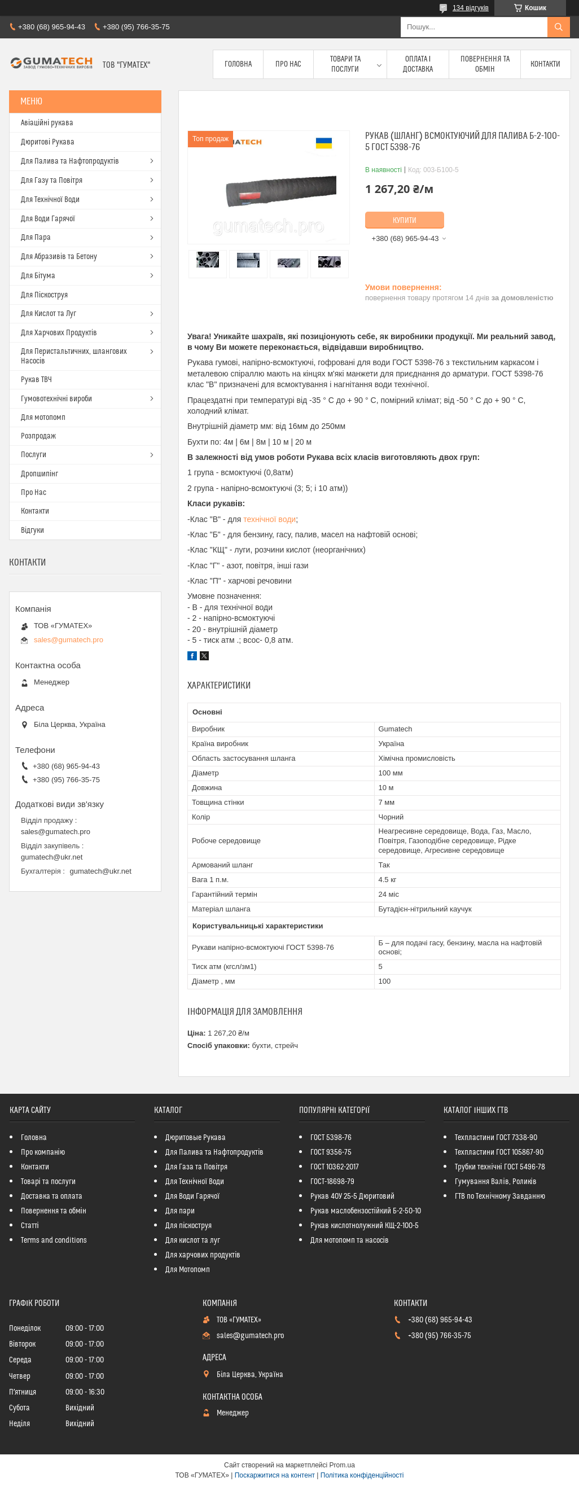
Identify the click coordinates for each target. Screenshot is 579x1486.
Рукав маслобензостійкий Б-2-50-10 (365, 1211)
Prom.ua (342, 1465)
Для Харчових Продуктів (59, 332)
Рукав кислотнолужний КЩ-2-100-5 (364, 1225)
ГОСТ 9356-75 (331, 1152)
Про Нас (288, 64)
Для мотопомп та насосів (349, 1240)
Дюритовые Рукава (195, 1137)
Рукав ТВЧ (36, 379)
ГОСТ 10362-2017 (334, 1167)
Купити (404, 220)
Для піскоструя (188, 1225)
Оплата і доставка (418, 64)
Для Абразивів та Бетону (59, 256)
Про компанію (43, 1152)
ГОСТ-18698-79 (332, 1181)
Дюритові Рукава (47, 142)
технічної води (269, 519)
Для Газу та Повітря (51, 180)
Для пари (180, 1211)
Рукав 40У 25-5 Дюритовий (352, 1196)
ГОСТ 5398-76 (331, 1137)
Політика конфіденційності (362, 1475)
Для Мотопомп (187, 1269)
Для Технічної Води (50, 199)
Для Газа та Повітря (196, 1167)
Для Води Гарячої (48, 218)
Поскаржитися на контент (275, 1475)
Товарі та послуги (48, 1181)
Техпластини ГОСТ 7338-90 (496, 1137)
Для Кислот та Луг (48, 313)
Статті (30, 1225)
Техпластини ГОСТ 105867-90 (499, 1152)
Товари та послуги (345, 64)
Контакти (545, 64)
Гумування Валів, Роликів (495, 1181)
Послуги (33, 454)
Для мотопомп (43, 417)
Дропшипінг (39, 474)
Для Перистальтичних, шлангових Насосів (74, 356)
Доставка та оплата (51, 1196)
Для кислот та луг (192, 1240)
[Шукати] (558, 27)
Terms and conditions (54, 1240)
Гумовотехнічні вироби (56, 399)
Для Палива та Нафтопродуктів (70, 161)
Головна (238, 64)
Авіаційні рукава (47, 123)
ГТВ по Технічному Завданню (500, 1196)
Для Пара (36, 237)
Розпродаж (38, 436)
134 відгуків (471, 8)
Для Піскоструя (44, 295)
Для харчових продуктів (202, 1255)
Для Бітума (38, 275)
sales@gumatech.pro (68, 639)
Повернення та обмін (485, 64)
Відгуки (32, 530)
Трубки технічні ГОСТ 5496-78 (500, 1167)
